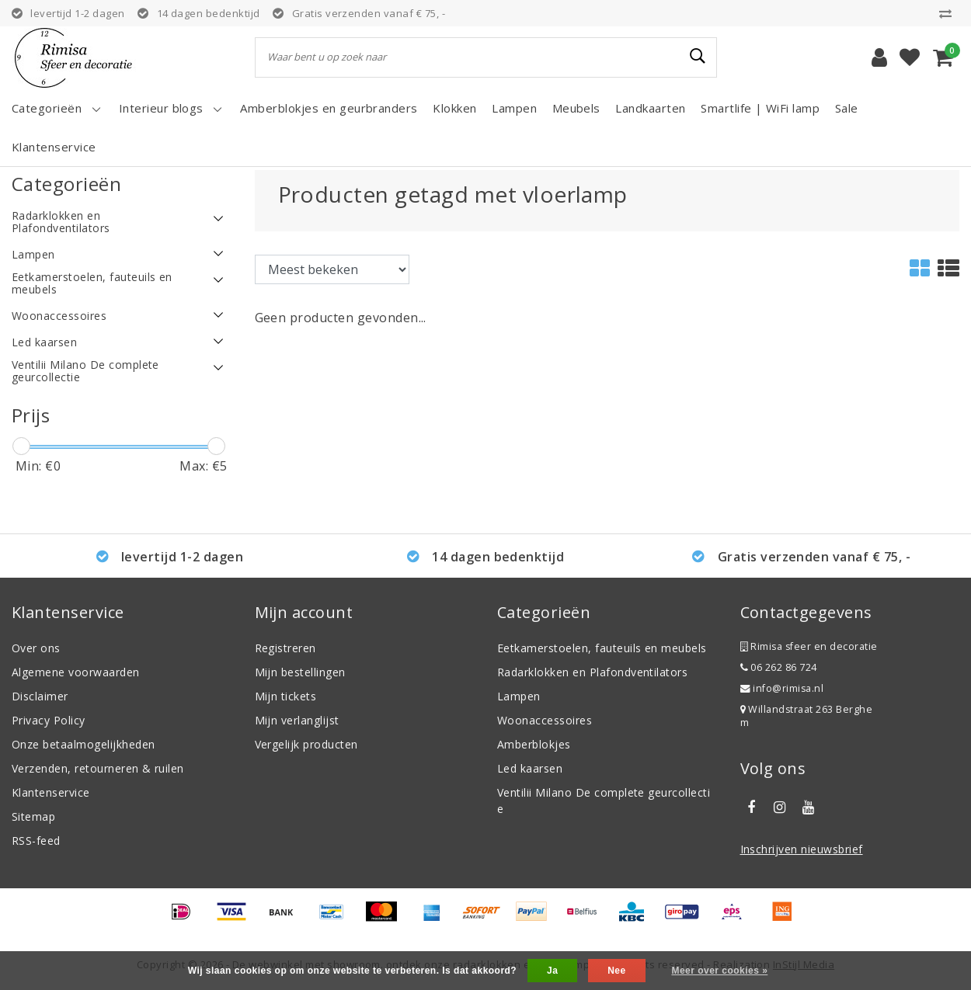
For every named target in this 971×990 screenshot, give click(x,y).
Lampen (519, 696)
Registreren (285, 648)
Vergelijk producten (306, 744)
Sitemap (33, 816)
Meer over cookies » (719, 970)
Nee (616, 970)
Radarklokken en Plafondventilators (592, 672)
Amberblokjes (534, 744)
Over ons (36, 648)
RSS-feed (36, 840)
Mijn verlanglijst (297, 720)
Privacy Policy (48, 720)
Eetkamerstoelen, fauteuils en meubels (602, 648)
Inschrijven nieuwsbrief (801, 849)
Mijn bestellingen (300, 672)
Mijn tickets (286, 696)
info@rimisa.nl (782, 688)
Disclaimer (40, 696)
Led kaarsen (529, 768)
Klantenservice (51, 792)
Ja (552, 970)
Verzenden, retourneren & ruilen (98, 768)
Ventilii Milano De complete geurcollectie (603, 800)
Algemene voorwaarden (76, 672)
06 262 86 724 (778, 667)
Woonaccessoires (544, 720)
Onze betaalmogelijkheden (83, 744)
